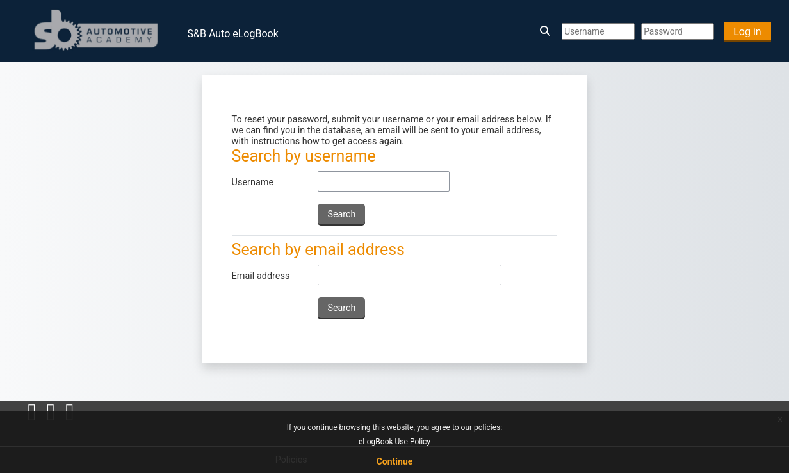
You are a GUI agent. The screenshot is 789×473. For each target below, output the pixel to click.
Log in (747, 32)
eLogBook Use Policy (394, 441)
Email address (261, 275)
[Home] (97, 30)
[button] (547, 31)
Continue (395, 461)
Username (253, 182)
